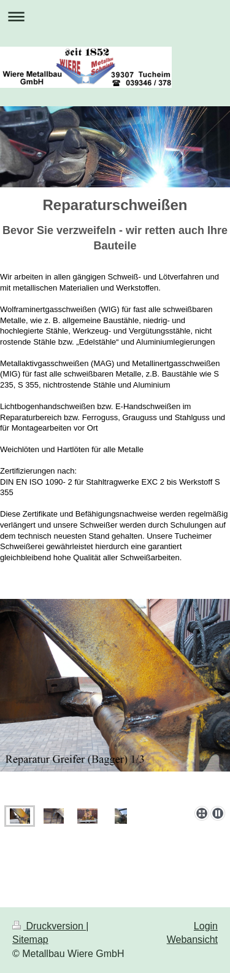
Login (206, 926)
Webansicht (192, 939)
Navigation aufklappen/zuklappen (115, 16)
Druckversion (49, 926)
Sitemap (30, 939)
